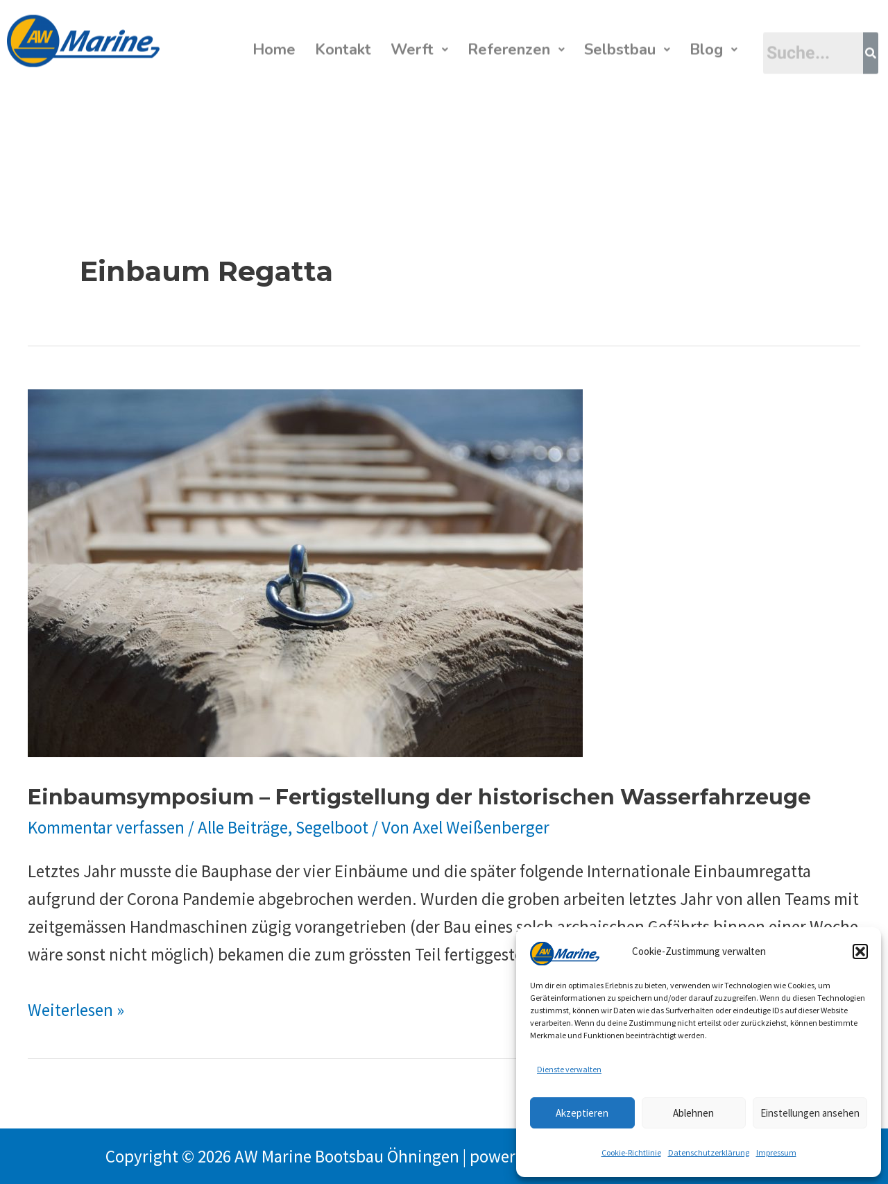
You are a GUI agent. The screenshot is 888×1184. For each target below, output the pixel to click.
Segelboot (332, 827)
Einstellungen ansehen (810, 1112)
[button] (860, 951)
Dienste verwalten (569, 1069)
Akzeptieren (582, 1112)
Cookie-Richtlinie (631, 1152)
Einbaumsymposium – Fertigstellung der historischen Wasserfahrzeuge (419, 797)
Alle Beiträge (243, 827)
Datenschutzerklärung (708, 1152)
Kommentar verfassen (106, 827)
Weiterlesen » (76, 1010)
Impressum (776, 1152)
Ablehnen (693, 1112)
